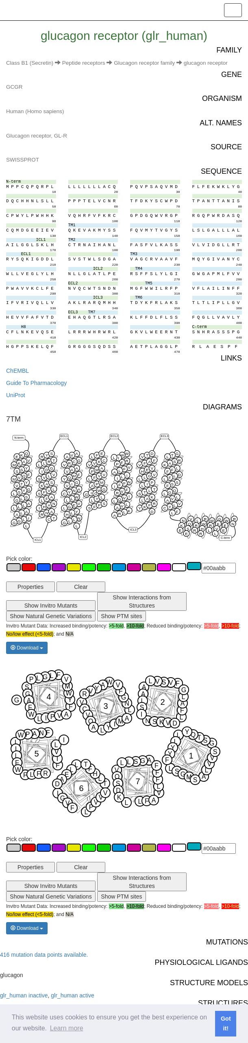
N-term (19, 437)
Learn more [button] (66, 1028)
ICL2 (83, 536)
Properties (30, 587)
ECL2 (114, 436)
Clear (80, 587)
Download (27, 648)
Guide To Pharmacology (36, 383)
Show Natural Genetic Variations (50, 616)
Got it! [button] (226, 1023)
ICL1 (38, 539)
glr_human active (72, 995)
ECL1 (64, 436)
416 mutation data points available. (44, 954)
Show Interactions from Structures (142, 601)
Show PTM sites (121, 616)
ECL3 (164, 436)
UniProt (15, 395)
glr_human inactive (24, 995)
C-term (225, 538)
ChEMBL (17, 370)
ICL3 (133, 529)
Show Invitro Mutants (51, 605)
